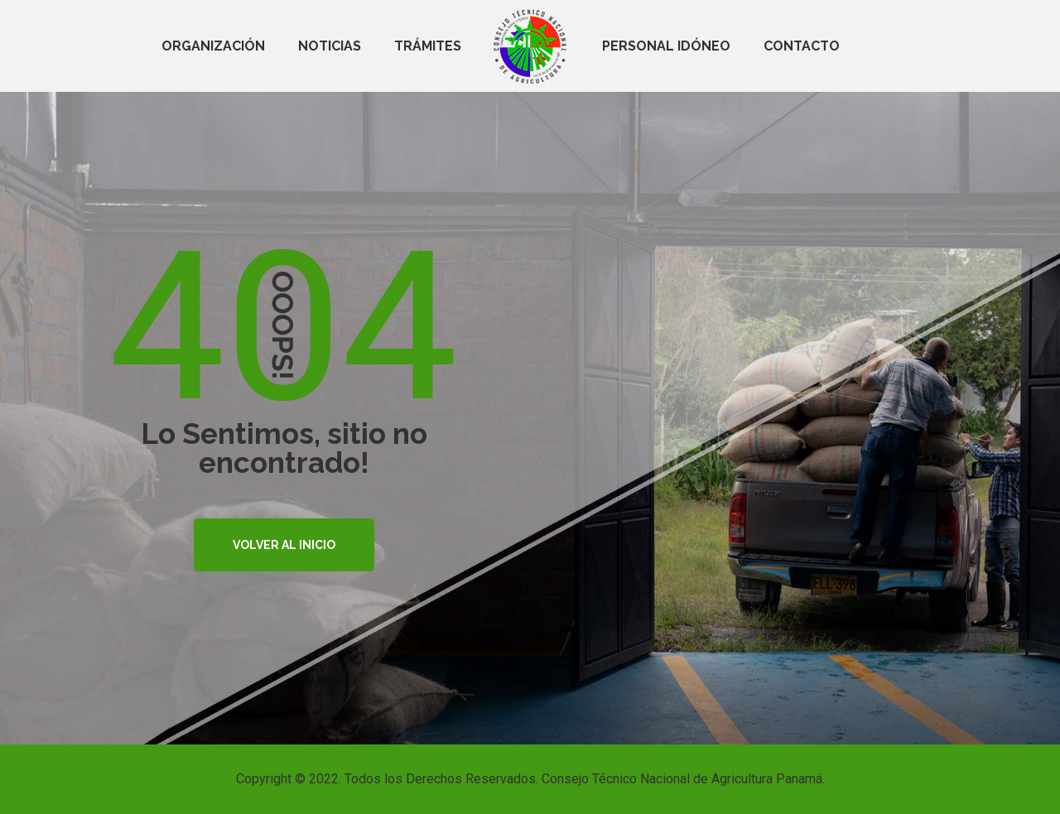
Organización (213, 46)
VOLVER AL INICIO (284, 544)
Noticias (329, 46)
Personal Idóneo (666, 46)
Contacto (802, 46)
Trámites (427, 46)
